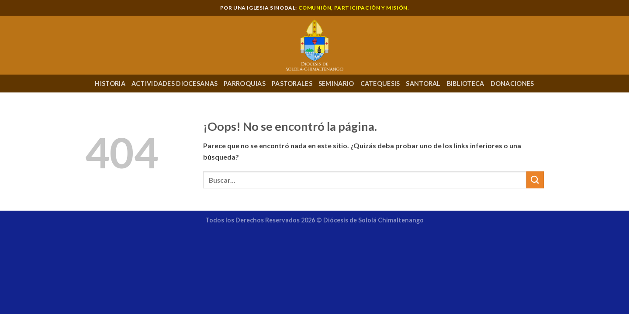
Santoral (423, 83)
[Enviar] (535, 179)
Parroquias (245, 83)
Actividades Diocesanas (174, 83)
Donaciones (512, 83)
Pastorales (292, 83)
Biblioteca (465, 83)
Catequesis (380, 83)
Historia (110, 83)
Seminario (336, 83)
